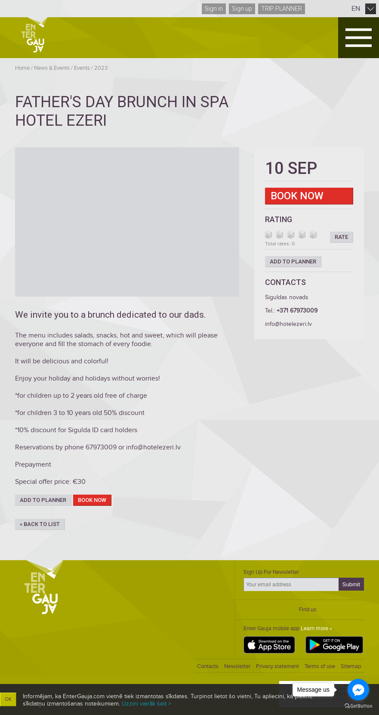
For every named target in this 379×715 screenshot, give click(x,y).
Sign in (214, 8)
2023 (101, 68)
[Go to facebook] (358, 689)
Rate (341, 237)
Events (82, 68)
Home (22, 68)
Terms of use (320, 666)
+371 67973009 (297, 310)
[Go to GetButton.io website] (358, 706)
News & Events (52, 68)
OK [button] (8, 699)
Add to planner (43, 500)
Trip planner (281, 8)
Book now (92, 500)
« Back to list (40, 524)
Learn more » (316, 628)
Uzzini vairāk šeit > (146, 703)
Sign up (242, 8)
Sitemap (351, 666)
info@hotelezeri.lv (288, 324)
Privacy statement (277, 666)
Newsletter (237, 666)
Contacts (208, 666)
